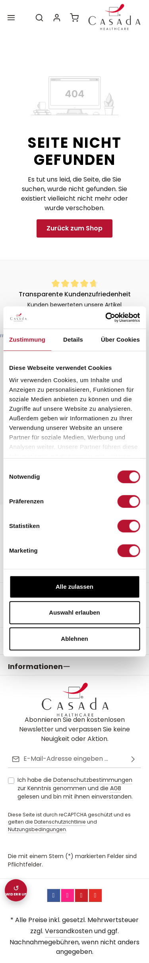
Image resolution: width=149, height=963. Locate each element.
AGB (115, 773)
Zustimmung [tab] (27, 339)
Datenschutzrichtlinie (60, 807)
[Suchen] (39, 17)
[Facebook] (53, 880)
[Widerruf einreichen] (16, 890)
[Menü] (11, 17)
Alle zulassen (74, 586)
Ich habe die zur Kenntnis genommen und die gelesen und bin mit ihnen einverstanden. (75, 773)
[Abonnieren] (133, 744)
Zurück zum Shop (74, 228)
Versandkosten (69, 916)
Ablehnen (74, 638)
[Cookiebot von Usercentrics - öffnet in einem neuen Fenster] (106, 317)
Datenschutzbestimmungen (92, 765)
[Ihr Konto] (57, 17)
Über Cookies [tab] (120, 339)
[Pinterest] (81, 880)
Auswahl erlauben (74, 612)
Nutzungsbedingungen (37, 814)
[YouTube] (95, 880)
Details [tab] (73, 339)
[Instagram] (67, 880)
